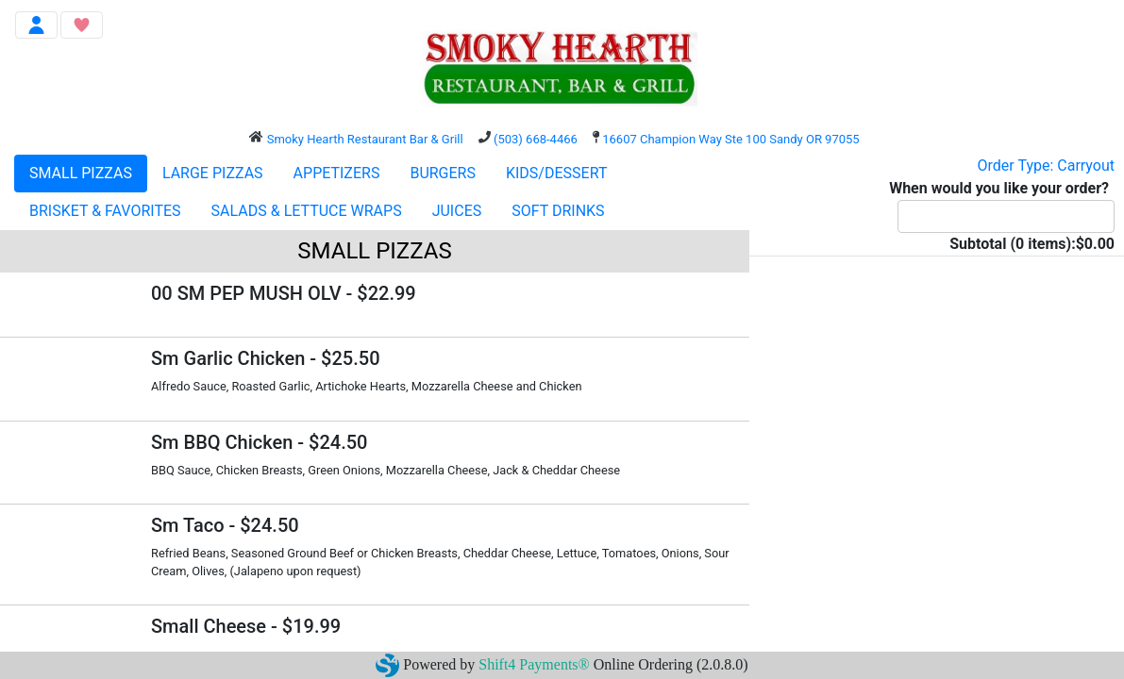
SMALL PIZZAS (80, 173)
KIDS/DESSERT (556, 173)
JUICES (457, 211)
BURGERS (443, 173)
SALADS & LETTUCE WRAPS (306, 211)
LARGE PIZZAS (212, 173)
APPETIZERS (337, 173)
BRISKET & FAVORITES (105, 211)
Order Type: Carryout (1046, 165)
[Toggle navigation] (36, 25)
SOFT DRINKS (558, 211)
